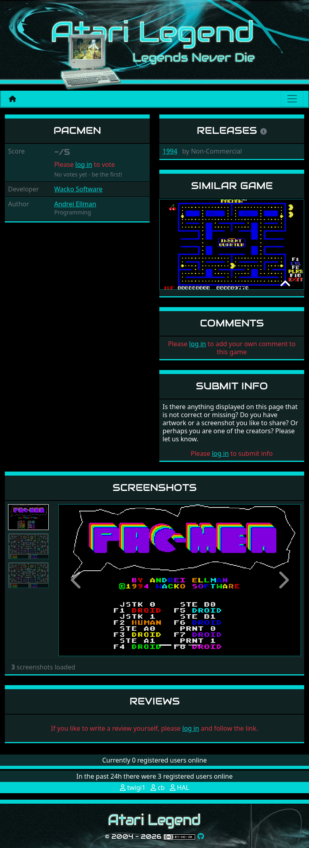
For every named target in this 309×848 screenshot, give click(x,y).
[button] (76, 580)
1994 (170, 151)
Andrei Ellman (75, 204)
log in (83, 164)
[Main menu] (292, 99)
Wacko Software (78, 189)
